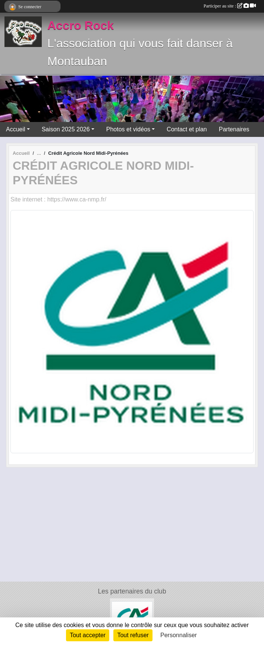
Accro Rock (80, 25)
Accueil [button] (15, 129)
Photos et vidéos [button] (128, 129)
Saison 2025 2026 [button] (66, 129)
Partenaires (234, 129)
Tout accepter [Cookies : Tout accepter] (88, 635)
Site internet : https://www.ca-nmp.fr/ (58, 199)
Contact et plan (187, 129)
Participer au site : (230, 6)
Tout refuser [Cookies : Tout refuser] (132, 635)
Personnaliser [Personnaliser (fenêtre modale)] (178, 635)
